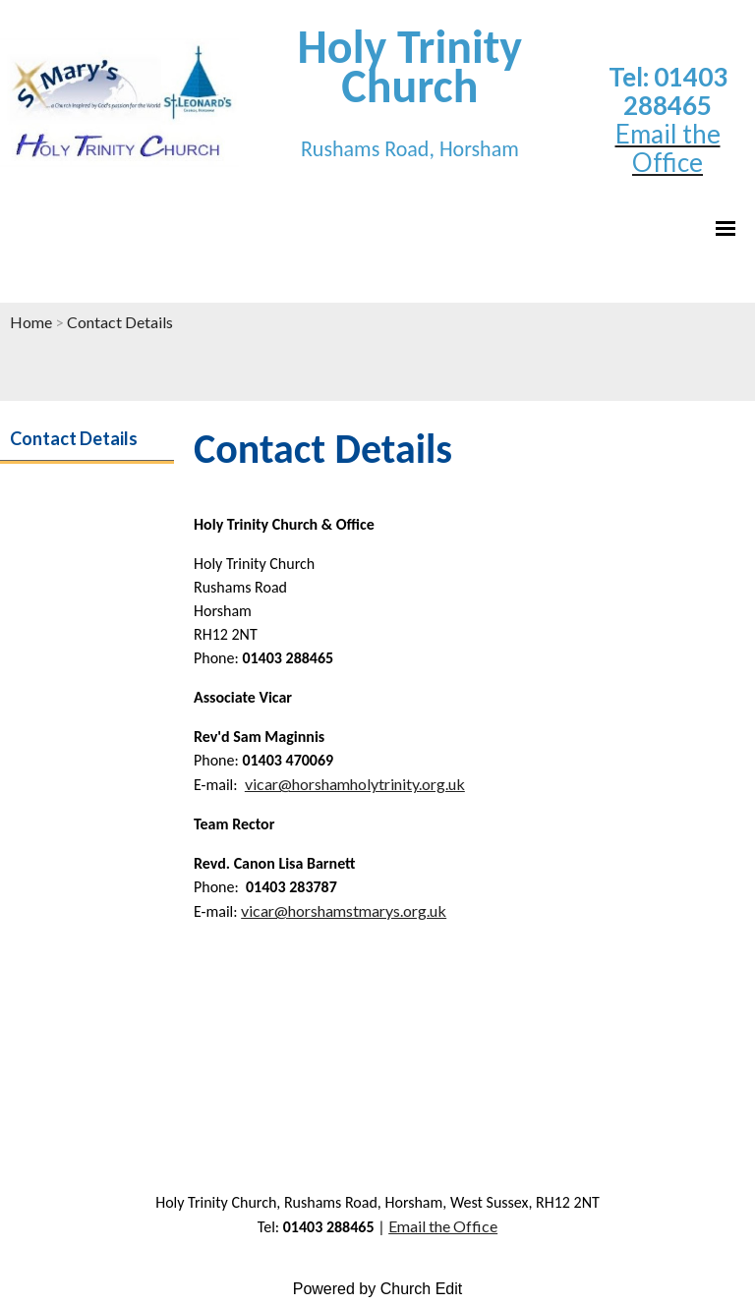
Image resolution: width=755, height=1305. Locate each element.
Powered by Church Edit (378, 1288)
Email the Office (442, 1226)
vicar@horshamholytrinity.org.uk (355, 783)
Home (31, 321)
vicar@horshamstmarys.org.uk (343, 910)
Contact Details (120, 321)
